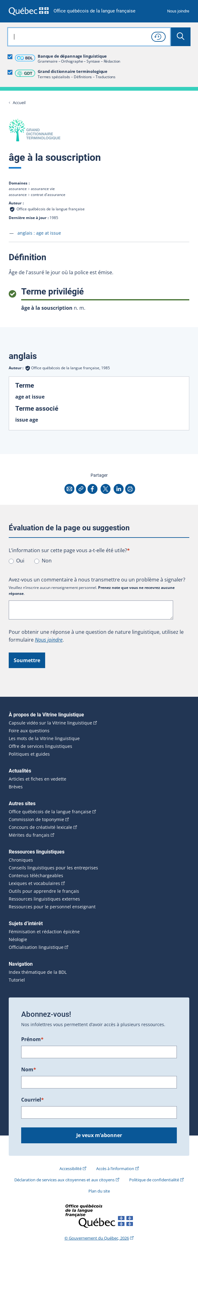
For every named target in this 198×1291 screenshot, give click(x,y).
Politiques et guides (29, 754)
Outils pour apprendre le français (44, 891)
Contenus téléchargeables (36, 875)
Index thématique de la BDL (38, 972)
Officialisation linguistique (36, 947)
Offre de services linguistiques (40, 746)
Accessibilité (70, 1168)
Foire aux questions (29, 730)
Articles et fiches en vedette (37, 779)
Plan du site (99, 1191)
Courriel (32, 1099)
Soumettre (27, 660)
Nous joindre (178, 11)
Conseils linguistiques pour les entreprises (53, 867)
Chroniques (21, 860)
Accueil (19, 103)
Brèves (16, 786)
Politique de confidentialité (154, 1180)
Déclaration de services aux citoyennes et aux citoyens (64, 1180)
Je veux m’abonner (99, 1135)
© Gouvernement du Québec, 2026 (96, 1238)
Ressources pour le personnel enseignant (52, 906)
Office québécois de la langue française (94, 11)
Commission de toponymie (36, 819)
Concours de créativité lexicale (40, 827)
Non (47, 560)
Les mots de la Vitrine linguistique (44, 738)
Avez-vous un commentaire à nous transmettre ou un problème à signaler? (97, 579)
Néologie (18, 939)
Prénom (32, 1039)
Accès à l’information (115, 1168)
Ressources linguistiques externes (44, 899)
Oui (20, 560)
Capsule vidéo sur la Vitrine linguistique (50, 722)
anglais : (39, 233)
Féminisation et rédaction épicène (44, 931)
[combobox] (89, 36)
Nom (28, 1069)
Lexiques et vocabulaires (34, 883)
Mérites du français (29, 835)
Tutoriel (17, 980)
